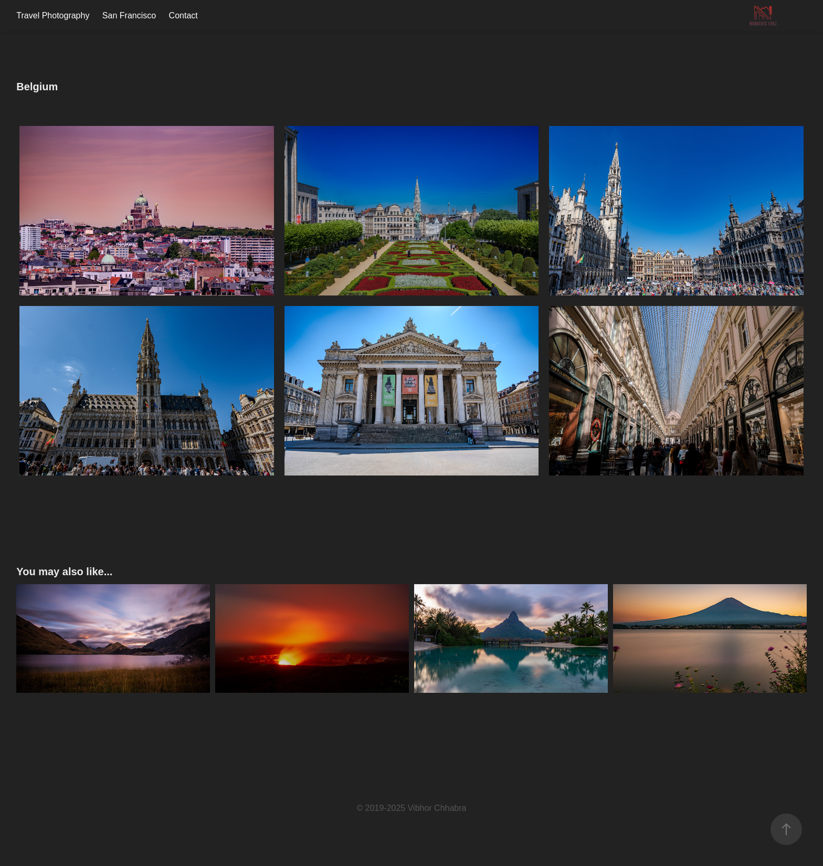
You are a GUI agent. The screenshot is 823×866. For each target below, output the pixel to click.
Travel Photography (52, 15)
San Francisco (129, 15)
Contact (183, 15)
